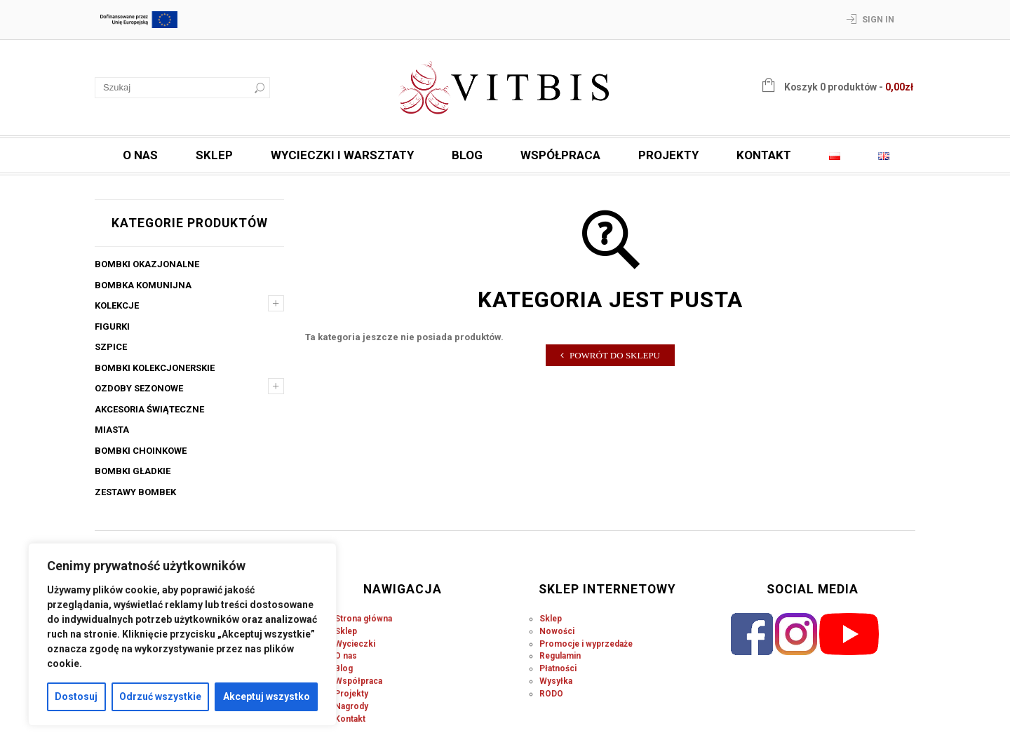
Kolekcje (117, 305)
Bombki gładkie (132, 471)
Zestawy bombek (135, 492)
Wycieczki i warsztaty (342, 155)
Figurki (112, 326)
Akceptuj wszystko (266, 696)
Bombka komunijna (143, 285)
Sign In (878, 20)
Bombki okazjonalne (147, 264)
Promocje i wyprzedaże (586, 644)
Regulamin (560, 656)
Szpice (111, 347)
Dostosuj (76, 696)
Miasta (112, 429)
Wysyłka (555, 681)
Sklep (214, 155)
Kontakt (763, 155)
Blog (467, 155)
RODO (551, 694)
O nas (140, 155)
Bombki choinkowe (141, 450)
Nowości (556, 631)
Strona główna (363, 619)
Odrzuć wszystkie (160, 696)
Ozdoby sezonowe (139, 388)
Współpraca (560, 155)
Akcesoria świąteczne (149, 409)
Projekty (668, 155)
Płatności (558, 668)
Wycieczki (355, 644)
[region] (182, 634)
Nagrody (351, 706)
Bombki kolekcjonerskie (155, 368)
